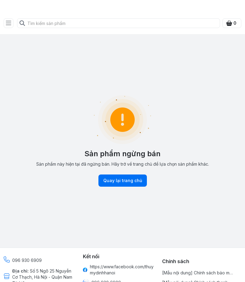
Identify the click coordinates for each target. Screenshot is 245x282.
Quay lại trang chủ (122, 180)
